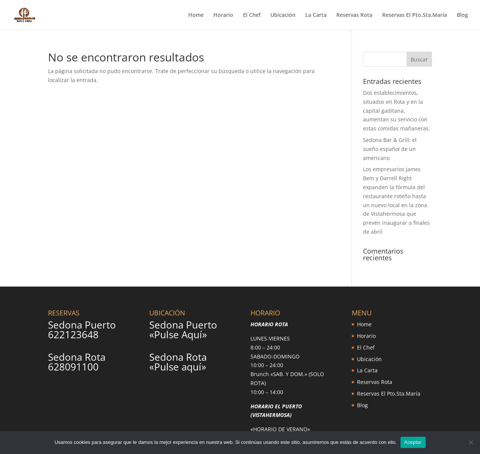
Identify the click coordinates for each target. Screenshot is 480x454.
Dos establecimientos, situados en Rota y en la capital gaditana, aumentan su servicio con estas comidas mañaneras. (396, 110)
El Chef (252, 15)
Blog (462, 15)
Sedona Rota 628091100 (76, 361)
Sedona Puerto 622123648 (82, 329)
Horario (223, 15)
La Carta (316, 15)
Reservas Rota (354, 15)
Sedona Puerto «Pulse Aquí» (183, 329)
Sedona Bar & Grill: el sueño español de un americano (390, 148)
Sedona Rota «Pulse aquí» (178, 361)
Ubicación (283, 15)
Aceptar (413, 442)
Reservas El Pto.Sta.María (414, 15)
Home (196, 15)
